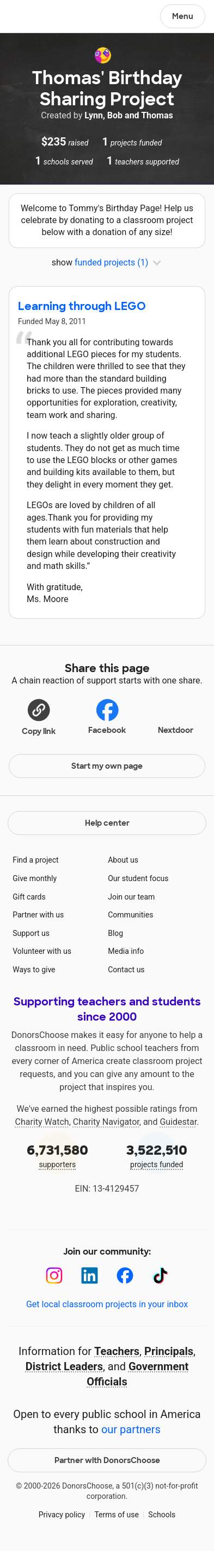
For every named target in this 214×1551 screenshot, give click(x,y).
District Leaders (64, 1366)
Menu (182, 16)
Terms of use (116, 1514)
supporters (57, 1155)
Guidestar (178, 1122)
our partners (131, 1429)
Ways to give (34, 969)
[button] (39, 716)
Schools (161, 1514)
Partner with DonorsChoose (107, 1460)
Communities (130, 914)
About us (123, 860)
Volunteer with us (42, 951)
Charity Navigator (106, 1122)
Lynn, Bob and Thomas (128, 115)
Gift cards (29, 896)
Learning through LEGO (82, 306)
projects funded (157, 1155)
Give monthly (35, 878)
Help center (107, 823)
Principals (168, 1351)
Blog (115, 933)
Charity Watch (42, 1122)
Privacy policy (62, 1514)
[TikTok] (160, 1275)
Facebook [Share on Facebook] (107, 716)
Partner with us (38, 914)
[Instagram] (54, 1275)
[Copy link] (39, 716)
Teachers (116, 1351)
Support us (31, 933)
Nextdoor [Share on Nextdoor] (175, 715)
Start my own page (107, 766)
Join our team (131, 896)
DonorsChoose (34, 17)
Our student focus (138, 878)
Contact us (126, 969)
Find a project (35, 860)
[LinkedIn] (89, 1275)
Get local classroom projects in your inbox (107, 1304)
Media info (126, 951)
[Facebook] (124, 1275)
